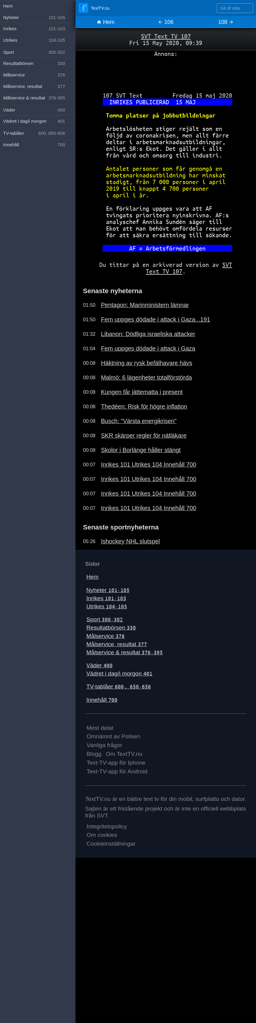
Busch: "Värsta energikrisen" (138, 421)
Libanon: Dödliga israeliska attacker (148, 334)
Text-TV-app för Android (117, 771)
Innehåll (101, 700)
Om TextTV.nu (124, 754)
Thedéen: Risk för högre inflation (144, 406)
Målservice (105, 636)
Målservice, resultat (116, 644)
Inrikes (106, 598)
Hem (105, 22)
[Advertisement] (165, 72)
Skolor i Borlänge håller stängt (141, 450)
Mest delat (100, 728)
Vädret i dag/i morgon (119, 673)
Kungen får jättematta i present (142, 392)
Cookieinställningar (111, 843)
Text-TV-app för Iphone (116, 762)
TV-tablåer (118, 686)
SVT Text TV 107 (166, 36)
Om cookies (102, 835)
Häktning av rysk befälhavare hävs (146, 363)
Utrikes (106, 606)
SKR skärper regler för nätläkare (144, 435)
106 (165, 22)
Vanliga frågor (104, 745)
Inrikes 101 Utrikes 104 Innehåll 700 (148, 464)
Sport (104, 619)
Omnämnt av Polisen (113, 736)
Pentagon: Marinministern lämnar (145, 305)
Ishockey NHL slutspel (130, 541)
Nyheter (108, 590)
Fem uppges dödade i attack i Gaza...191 (155, 319)
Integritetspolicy (107, 826)
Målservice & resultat (124, 652)
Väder (99, 665)
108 (226, 22)
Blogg (94, 754)
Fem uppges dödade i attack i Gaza (148, 348)
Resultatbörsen (111, 627)
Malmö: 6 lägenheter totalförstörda (146, 377)
